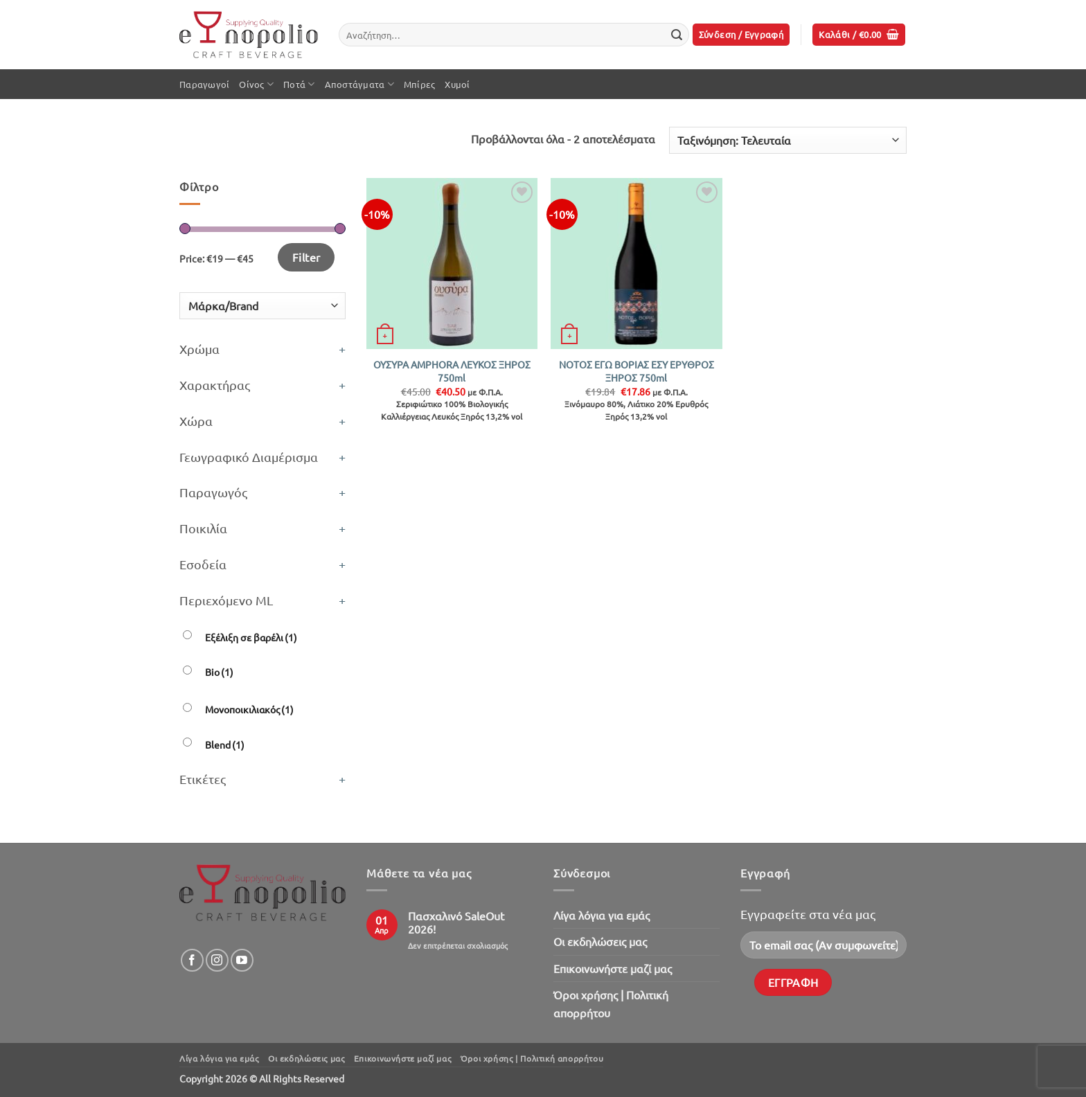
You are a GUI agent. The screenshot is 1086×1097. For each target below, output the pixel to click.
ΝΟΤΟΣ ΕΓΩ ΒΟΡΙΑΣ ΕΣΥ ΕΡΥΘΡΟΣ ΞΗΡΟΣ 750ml (636, 371)
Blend (224, 744)
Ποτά (298, 84)
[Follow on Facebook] (192, 960)
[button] (741, 35)
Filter (306, 257)
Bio (219, 672)
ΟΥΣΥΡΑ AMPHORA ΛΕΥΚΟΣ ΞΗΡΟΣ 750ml (452, 371)
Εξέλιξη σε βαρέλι (251, 637)
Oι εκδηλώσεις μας (600, 941)
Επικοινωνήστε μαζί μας (612, 968)
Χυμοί (457, 84)
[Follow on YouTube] (242, 960)
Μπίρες (420, 84)
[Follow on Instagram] (217, 960)
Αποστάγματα (359, 84)
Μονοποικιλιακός (249, 709)
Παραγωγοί (204, 84)
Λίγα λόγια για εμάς (601, 915)
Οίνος (256, 84)
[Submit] (676, 34)
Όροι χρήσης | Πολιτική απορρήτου (610, 1003)
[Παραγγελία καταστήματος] (788, 140)
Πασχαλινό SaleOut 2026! (456, 922)
